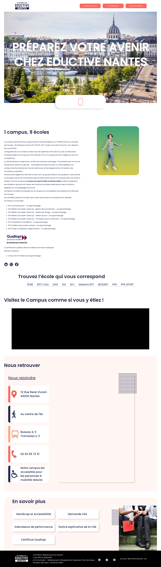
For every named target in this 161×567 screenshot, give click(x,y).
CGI (145, 559)
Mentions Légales (135, 559)
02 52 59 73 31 (30, 454)
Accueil (123, 559)
